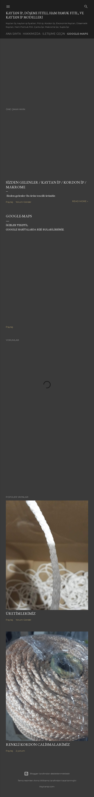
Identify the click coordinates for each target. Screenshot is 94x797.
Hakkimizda (31, 33)
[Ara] (86, 5)
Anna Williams (41, 780)
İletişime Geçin (53, 33)
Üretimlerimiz (20, 613)
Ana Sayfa (13, 33)
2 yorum (20, 750)
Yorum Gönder (23, 202)
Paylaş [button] (9, 202)
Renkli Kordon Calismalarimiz (38, 744)
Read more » (80, 201)
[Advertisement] (47, 73)
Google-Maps (77, 33)
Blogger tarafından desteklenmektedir (47, 773)
